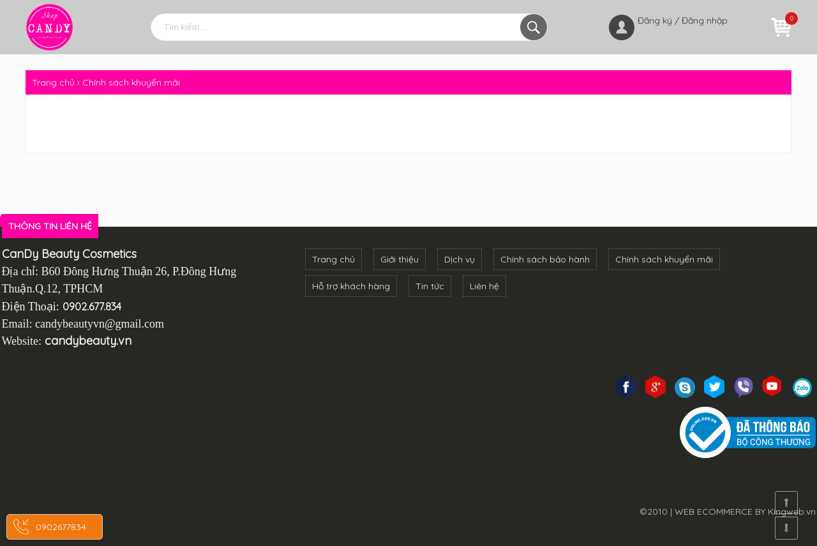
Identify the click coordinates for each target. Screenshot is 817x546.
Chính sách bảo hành (545, 259)
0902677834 (61, 527)
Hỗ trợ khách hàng (351, 286)
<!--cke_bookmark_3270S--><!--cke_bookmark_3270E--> (137, 433)
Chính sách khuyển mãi (664, 259)
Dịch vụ (459, 259)
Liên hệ (484, 286)
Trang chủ (333, 259)
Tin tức (430, 286)
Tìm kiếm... (533, 27)
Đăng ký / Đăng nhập (683, 20)
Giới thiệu (399, 259)
